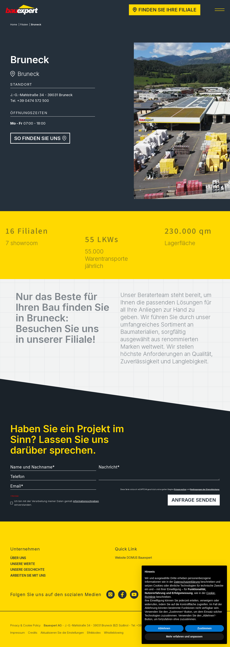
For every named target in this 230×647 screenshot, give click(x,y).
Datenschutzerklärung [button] (187, 581)
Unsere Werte (22, 564)
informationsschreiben (86, 501)
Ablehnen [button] (164, 628)
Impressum (17, 632)
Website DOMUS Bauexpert (133, 557)
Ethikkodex (94, 632)
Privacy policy (180, 489)
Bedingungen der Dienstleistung (204, 489)
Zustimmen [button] (204, 628)
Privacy (15, 625)
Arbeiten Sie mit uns (28, 575)
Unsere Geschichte (27, 569)
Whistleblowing (113, 632)
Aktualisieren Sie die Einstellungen (62, 632)
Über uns (18, 558)
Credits (32, 632)
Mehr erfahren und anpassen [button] (184, 636)
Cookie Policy (32, 625)
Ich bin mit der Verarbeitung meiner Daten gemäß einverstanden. (56, 503)
